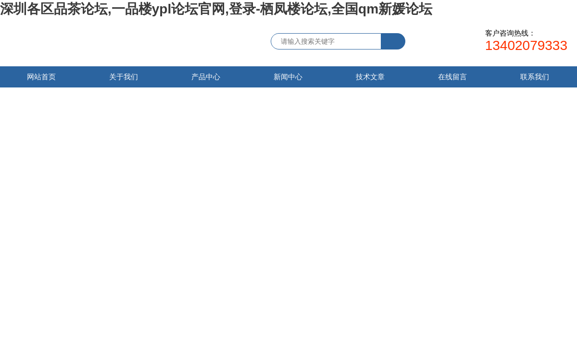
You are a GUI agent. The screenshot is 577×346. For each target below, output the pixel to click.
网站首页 (41, 77)
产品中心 (205, 77)
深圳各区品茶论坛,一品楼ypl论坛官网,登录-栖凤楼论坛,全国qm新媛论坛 (216, 8)
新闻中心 (288, 77)
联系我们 (534, 77)
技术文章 (370, 77)
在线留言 (452, 77)
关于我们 (123, 77)
